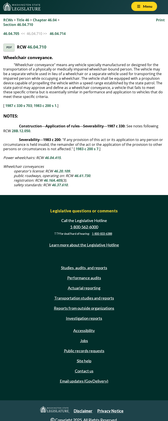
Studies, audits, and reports (84, 267)
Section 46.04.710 (18, 24)
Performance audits (84, 277)
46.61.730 (82, 175)
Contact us (84, 371)
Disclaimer (83, 410)
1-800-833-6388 (102, 233)
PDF (9, 47)
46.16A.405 (53, 180)
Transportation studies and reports (84, 298)
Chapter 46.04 (45, 20)
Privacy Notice (110, 410)
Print (160, 20)
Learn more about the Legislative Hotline (84, 244)
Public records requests (84, 350)
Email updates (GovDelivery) (84, 381)
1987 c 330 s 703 (18, 105)
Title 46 (23, 20)
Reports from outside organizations (84, 308)
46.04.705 (11, 33)
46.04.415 (53, 157)
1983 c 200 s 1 (45, 105)
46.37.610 (60, 184)
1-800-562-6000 (84, 226)
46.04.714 (58, 33)
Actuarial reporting (84, 287)
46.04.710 (36, 47)
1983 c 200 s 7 (87, 148)
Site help (84, 360)
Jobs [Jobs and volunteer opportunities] (84, 340)
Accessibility (84, 330)
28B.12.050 (21, 130)
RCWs (8, 20)
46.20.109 (62, 171)
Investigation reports (84, 318)
